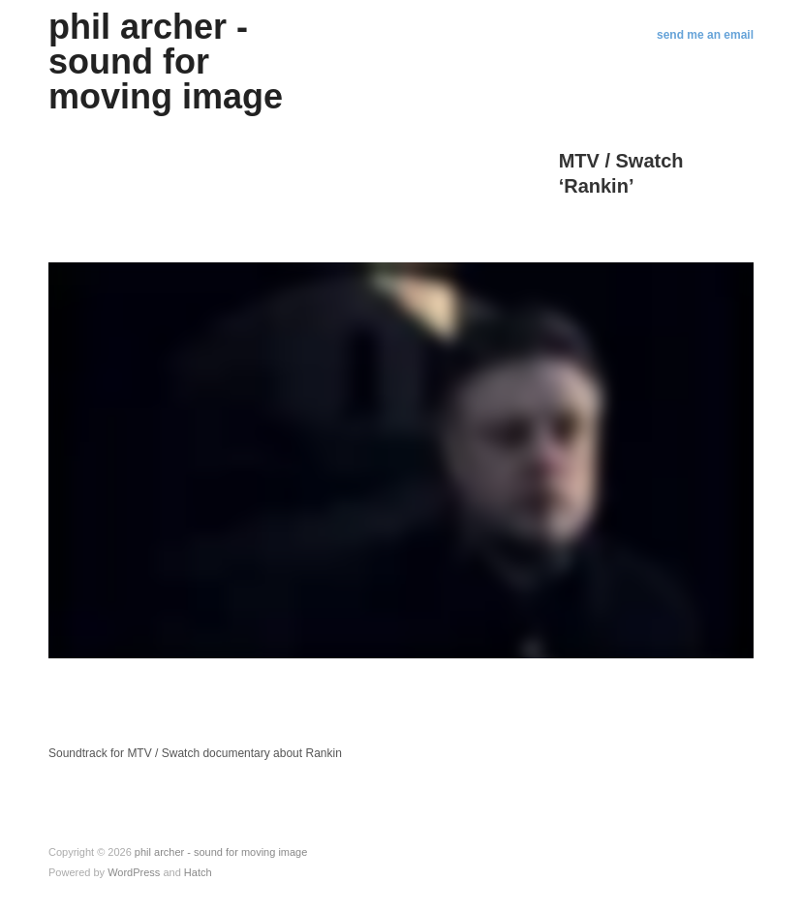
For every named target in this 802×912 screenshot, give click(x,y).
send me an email (705, 35)
